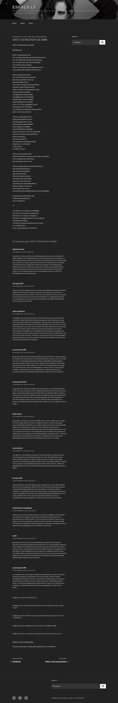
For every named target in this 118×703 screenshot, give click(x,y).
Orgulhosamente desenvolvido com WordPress (67, 698)
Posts (31, 23)
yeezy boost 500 (19, 382)
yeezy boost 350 (19, 350)
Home (14, 23)
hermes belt (18, 478)
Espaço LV (24, 7)
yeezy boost (18, 448)
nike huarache (18, 249)
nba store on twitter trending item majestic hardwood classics (41, 634)
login (31, 647)
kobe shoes (17, 414)
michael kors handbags (22, 508)
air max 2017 (18, 284)
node (15, 536)
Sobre (22, 23)
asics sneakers (19, 311)
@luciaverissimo (39, 36)
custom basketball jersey (28, 597)
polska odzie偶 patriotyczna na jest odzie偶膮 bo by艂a (38, 626)
